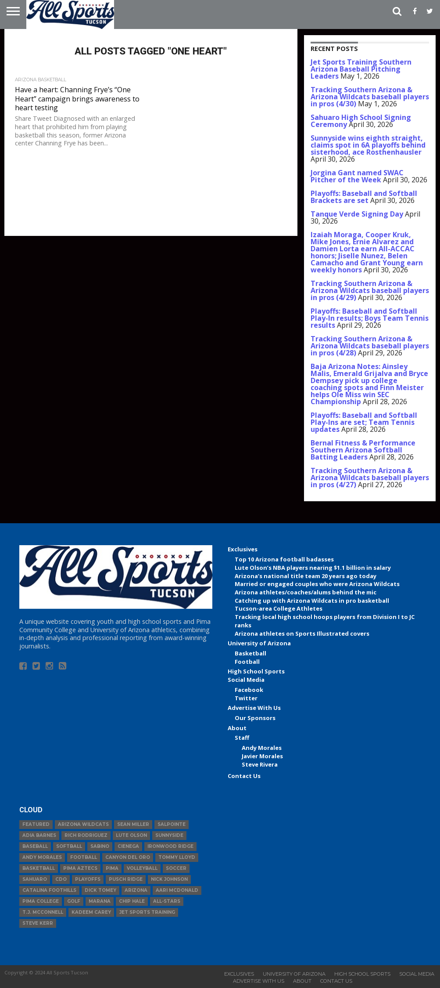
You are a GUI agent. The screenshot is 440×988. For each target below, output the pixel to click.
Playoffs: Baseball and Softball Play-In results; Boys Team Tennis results (370, 318)
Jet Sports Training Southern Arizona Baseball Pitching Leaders (361, 69)
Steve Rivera (260, 764)
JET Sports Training (147, 912)
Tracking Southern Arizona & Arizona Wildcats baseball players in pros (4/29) (370, 290)
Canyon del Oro (127, 857)
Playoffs (87, 879)
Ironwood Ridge (170, 846)
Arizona (136, 890)
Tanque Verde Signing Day (357, 214)
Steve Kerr (37, 923)
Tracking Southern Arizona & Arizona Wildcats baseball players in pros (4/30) (370, 97)
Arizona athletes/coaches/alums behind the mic (305, 592)
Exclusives (243, 549)
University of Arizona (259, 643)
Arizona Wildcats (83, 824)
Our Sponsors (255, 718)
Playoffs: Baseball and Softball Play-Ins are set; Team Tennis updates (364, 422)
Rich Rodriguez (85, 835)
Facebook (249, 690)
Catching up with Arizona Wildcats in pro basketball (312, 600)
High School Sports (256, 671)
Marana (100, 901)
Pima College (40, 901)
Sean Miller (133, 824)
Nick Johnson (169, 879)
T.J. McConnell (42, 912)
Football (247, 662)
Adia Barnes (39, 835)
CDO (61, 879)
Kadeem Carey (91, 912)
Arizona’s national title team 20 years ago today (305, 576)
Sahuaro (34, 879)
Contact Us (244, 776)
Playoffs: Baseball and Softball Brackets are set (364, 196)
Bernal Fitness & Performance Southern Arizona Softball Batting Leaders (363, 450)
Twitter (246, 698)
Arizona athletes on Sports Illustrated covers (302, 633)
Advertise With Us (254, 708)
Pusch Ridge (126, 879)
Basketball (250, 653)
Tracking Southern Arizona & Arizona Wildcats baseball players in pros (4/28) (370, 346)
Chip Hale (132, 901)
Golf (73, 901)
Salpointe (171, 824)
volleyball (142, 868)
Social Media (246, 680)
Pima (112, 868)
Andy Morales (262, 748)
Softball (69, 846)
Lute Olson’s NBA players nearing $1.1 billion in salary (313, 568)
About (237, 728)
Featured (36, 824)
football (83, 857)
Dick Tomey (100, 890)
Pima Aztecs (80, 868)
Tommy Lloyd (176, 857)
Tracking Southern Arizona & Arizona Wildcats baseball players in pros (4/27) (370, 477)
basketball (38, 868)
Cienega (128, 846)
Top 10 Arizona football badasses (284, 559)
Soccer (176, 868)
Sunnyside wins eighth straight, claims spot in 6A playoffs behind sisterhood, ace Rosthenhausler (368, 145)
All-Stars (166, 901)
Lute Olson (131, 835)
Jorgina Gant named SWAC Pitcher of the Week (357, 176)
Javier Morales (262, 756)
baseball (35, 846)
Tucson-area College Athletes (278, 608)
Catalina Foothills (49, 890)
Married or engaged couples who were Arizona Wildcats (317, 584)
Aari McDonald (177, 890)
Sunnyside (169, 835)
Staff (242, 738)
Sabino (99, 846)
